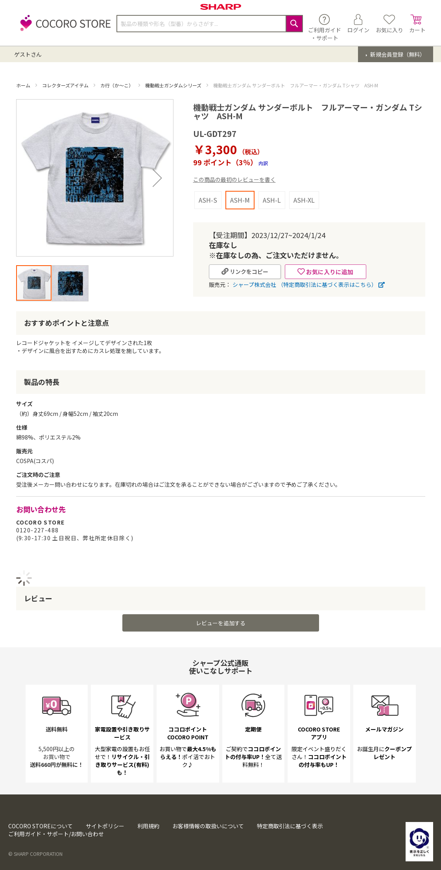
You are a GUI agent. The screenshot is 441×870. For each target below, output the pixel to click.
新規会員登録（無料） (397, 54)
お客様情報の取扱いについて (208, 826)
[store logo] (63, 27)
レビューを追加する (220, 623)
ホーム (23, 85)
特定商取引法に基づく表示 (290, 826)
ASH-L (272, 200)
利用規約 (148, 826)
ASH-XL (304, 200)
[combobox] (209, 23)
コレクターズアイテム (66, 85)
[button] (70, 282)
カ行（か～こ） (117, 85)
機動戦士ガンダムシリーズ (174, 85)
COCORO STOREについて (40, 826)
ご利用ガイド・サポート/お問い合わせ (56, 834)
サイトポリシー (105, 826)
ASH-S (208, 200)
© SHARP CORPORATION (35, 853)
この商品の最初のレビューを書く (234, 179)
